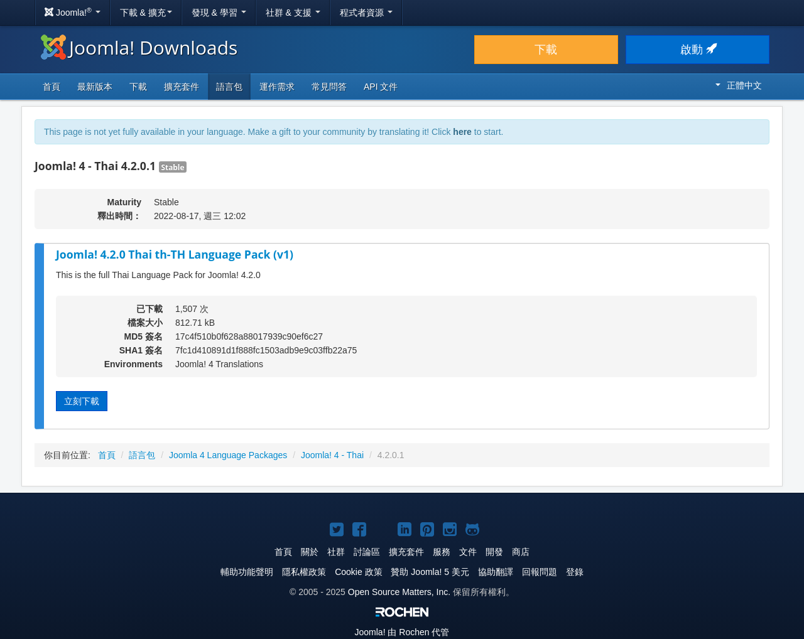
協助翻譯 (495, 572)
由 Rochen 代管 (402, 632)
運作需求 (277, 87)
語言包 (229, 87)
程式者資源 (366, 13)
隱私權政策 (304, 572)
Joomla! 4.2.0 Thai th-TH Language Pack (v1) (174, 254)
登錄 (575, 572)
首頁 (51, 87)
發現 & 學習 (219, 13)
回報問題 (539, 572)
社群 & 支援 (293, 13)
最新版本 (94, 87)
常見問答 (329, 87)
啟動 (697, 49)
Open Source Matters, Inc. (399, 592)
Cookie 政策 (358, 572)
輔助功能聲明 (246, 572)
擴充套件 (181, 87)
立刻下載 (81, 401)
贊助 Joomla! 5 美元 (430, 572)
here (462, 132)
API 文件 (381, 87)
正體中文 (738, 85)
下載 (546, 49)
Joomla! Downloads (139, 47)
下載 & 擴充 (146, 13)
